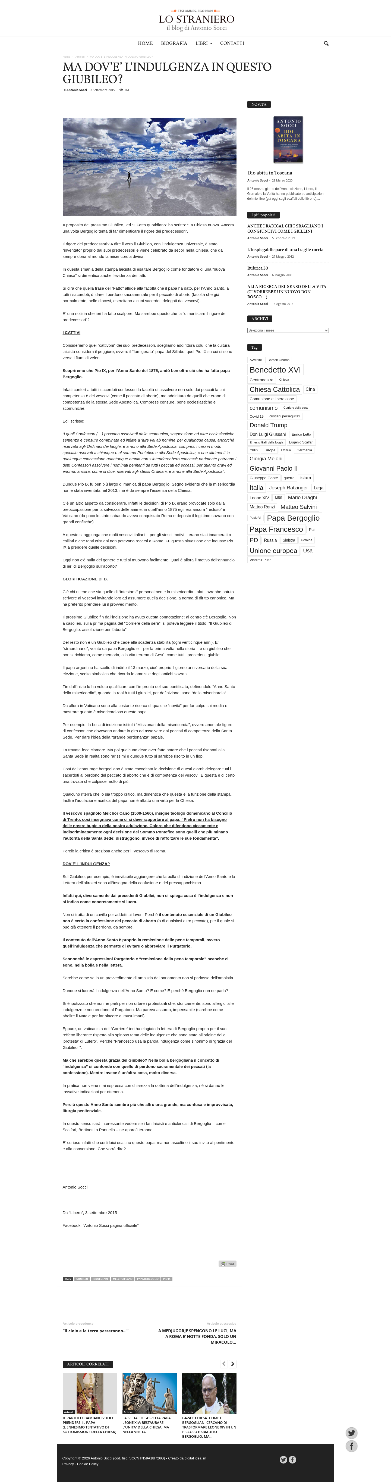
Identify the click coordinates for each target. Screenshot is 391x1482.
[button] (326, 44)
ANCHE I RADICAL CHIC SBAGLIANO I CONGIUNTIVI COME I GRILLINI (285, 228)
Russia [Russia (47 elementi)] (270, 540)
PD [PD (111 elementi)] (254, 540)
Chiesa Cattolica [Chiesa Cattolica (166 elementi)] (275, 389)
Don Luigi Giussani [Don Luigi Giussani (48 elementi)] (268, 434)
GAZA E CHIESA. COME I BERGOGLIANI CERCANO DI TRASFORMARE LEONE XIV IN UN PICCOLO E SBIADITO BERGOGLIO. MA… (209, 1427)
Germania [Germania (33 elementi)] (304, 450)
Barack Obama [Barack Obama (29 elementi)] (279, 360)
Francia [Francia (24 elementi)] (286, 450)
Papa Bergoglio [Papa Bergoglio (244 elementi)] (293, 518)
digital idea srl (195, 1458)
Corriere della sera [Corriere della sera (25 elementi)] (295, 407)
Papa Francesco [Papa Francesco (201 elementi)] (276, 529)
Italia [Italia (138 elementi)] (257, 487)
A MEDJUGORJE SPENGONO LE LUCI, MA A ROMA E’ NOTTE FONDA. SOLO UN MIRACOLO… (197, 1336)
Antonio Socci (77, 90)
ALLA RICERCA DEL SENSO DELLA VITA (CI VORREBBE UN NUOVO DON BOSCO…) (286, 291)
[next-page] (233, 1364)
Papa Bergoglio (148, 1279)
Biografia (174, 43)
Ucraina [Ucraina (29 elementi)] (306, 540)
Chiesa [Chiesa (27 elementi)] (284, 379)
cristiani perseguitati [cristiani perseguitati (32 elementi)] (284, 416)
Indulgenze (100, 1279)
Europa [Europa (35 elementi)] (269, 450)
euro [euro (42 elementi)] (254, 450)
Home (145, 43)
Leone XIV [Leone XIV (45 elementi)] (259, 497)
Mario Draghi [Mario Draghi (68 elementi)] (302, 497)
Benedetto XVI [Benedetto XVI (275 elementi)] (275, 369)
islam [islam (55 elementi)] (305, 477)
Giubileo (82, 1279)
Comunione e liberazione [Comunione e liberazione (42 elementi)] (272, 399)
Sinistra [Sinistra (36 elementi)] (289, 540)
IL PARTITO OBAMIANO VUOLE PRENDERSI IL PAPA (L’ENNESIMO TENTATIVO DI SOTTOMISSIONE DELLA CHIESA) (89, 1424)
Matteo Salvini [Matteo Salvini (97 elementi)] (298, 507)
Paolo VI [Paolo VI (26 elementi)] (255, 517)
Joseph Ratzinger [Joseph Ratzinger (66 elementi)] (288, 487)
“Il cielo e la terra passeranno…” (95, 1330)
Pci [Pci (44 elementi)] (311, 529)
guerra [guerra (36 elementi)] (289, 478)
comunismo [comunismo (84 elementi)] (264, 408)
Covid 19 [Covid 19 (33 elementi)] (257, 416)
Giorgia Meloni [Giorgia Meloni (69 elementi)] (266, 458)
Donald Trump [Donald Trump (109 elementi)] (269, 425)
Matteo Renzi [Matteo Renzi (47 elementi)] (262, 507)
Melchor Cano (123, 1279)
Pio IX (167, 1279)
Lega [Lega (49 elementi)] (319, 487)
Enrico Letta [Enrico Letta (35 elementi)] (301, 434)
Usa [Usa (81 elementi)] (308, 551)
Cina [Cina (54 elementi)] (310, 389)
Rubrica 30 (257, 268)
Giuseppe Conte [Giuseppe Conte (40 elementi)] (264, 478)
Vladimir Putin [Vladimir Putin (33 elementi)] (261, 560)
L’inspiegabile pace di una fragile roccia (285, 249)
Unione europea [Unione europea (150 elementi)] (273, 550)
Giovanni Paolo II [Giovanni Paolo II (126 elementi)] (274, 468)
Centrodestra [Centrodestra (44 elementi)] (262, 379)
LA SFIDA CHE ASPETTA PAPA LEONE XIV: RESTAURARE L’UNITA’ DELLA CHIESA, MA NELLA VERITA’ (146, 1424)
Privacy (68, 1464)
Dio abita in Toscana (269, 173)
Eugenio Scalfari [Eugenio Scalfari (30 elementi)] (301, 442)
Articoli (80, 56)
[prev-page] (224, 1364)
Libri (204, 43)
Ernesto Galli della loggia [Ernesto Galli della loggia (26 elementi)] (266, 442)
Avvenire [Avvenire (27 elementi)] (256, 359)
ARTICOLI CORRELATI (88, 1364)
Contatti (232, 43)
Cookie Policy (88, 1464)
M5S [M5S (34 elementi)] (278, 498)
